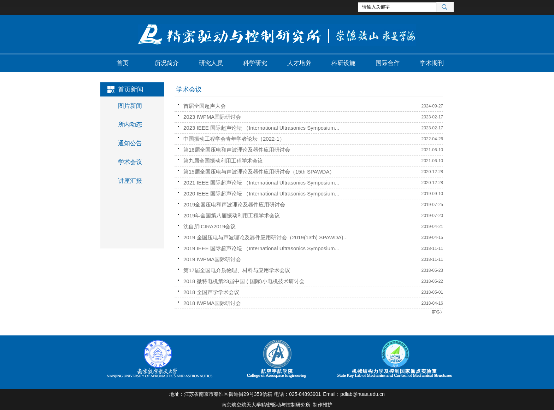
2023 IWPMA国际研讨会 (212, 117)
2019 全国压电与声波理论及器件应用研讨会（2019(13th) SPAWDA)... (265, 237)
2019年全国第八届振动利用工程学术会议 (231, 215)
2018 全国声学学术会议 (211, 292)
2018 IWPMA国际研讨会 (212, 303)
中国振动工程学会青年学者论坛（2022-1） (234, 139)
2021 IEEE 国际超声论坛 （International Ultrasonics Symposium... (261, 183)
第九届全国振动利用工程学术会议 (223, 161)
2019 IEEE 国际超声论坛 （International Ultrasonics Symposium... (261, 248)
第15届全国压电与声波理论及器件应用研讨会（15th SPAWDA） (259, 172)
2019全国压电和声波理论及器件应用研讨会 (234, 204)
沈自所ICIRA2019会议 (209, 226)
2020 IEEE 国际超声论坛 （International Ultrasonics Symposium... (261, 194)
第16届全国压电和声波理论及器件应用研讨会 (236, 150)
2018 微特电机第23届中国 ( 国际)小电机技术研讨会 (244, 281)
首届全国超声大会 (204, 106)
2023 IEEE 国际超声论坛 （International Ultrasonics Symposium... (261, 128)
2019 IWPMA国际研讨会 (212, 259)
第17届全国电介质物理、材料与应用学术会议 (236, 270)
